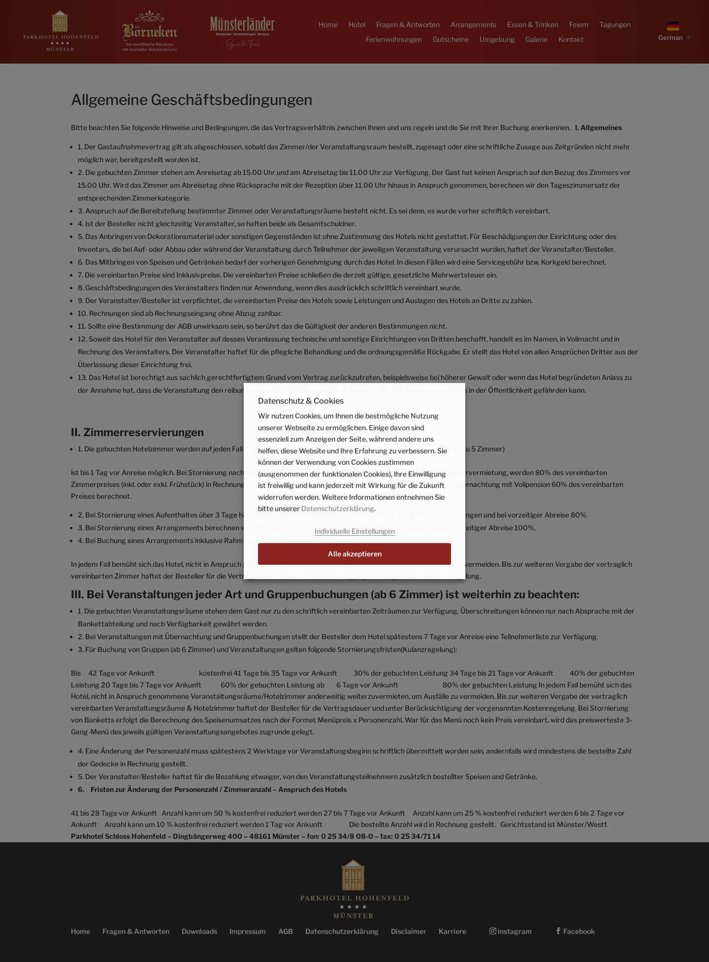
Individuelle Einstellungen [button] (355, 531)
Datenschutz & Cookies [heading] (301, 401)
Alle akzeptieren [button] (355, 554)
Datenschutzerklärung (337, 508)
